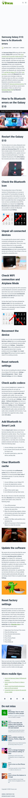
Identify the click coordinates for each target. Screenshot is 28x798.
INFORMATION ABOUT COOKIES (8, 796)
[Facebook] (5, 699)
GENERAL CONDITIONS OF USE (8, 794)
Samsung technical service (17, 84)
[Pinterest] (17, 699)
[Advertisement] (14, 20)
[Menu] (25, 2)
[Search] (23, 2)
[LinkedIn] (23, 699)
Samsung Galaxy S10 (7, 90)
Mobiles (22, 47)
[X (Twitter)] (11, 699)
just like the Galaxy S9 (10, 72)
